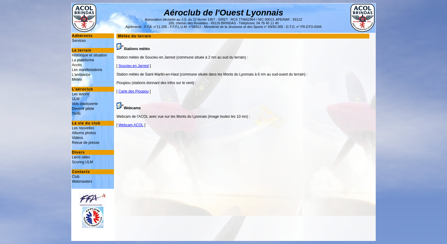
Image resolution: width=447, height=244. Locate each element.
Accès (77, 65)
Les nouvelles (83, 128)
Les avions (80, 94)
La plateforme (83, 60)
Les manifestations (87, 70)
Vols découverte (85, 104)
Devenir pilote (83, 109)
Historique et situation (89, 55)
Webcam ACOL (131, 125)
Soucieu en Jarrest (134, 66)
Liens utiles (81, 157)
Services (79, 41)
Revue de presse (85, 143)
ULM (75, 99)
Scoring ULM (82, 162)
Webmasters (82, 181)
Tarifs (76, 113)
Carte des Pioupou (134, 91)
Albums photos (84, 133)
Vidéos (77, 138)
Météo (77, 79)
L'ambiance (81, 75)
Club (75, 177)
